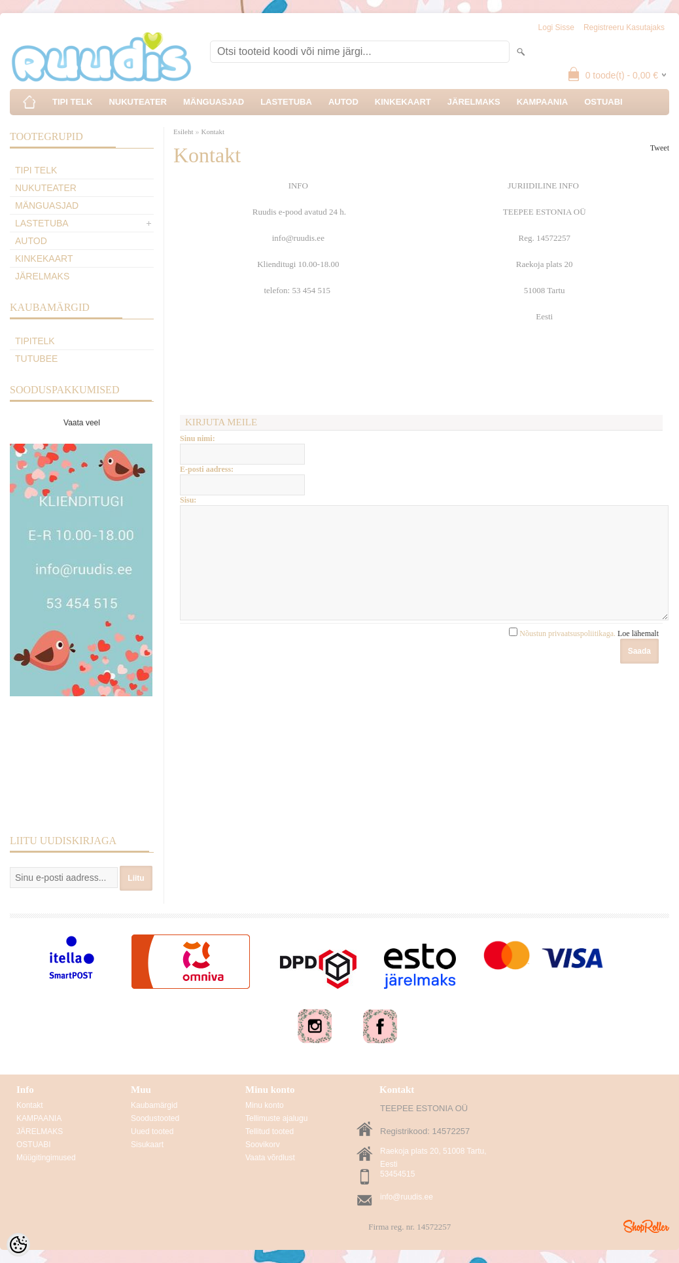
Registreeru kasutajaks (624, 27)
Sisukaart (147, 1144)
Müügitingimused (46, 1157)
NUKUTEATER (138, 102)
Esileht (183, 131)
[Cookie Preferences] (18, 1244)
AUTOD (343, 102)
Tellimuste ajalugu (276, 1118)
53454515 (397, 1174)
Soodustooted (155, 1118)
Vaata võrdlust (270, 1157)
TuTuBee (36, 358)
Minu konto (264, 1105)
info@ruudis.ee (406, 1196)
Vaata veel (81, 422)
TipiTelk (35, 341)
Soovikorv (262, 1144)
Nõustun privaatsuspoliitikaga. (584, 653)
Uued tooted (152, 1131)
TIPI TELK (72, 102)
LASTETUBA (286, 102)
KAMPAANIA (542, 102)
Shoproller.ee (646, 1226)
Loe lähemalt (638, 653)
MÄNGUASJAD (213, 102)
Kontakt (212, 131)
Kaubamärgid (154, 1105)
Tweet (659, 147)
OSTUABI (603, 102)
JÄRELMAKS (473, 102)
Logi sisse (556, 27)
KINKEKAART (403, 102)
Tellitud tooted (269, 1131)
